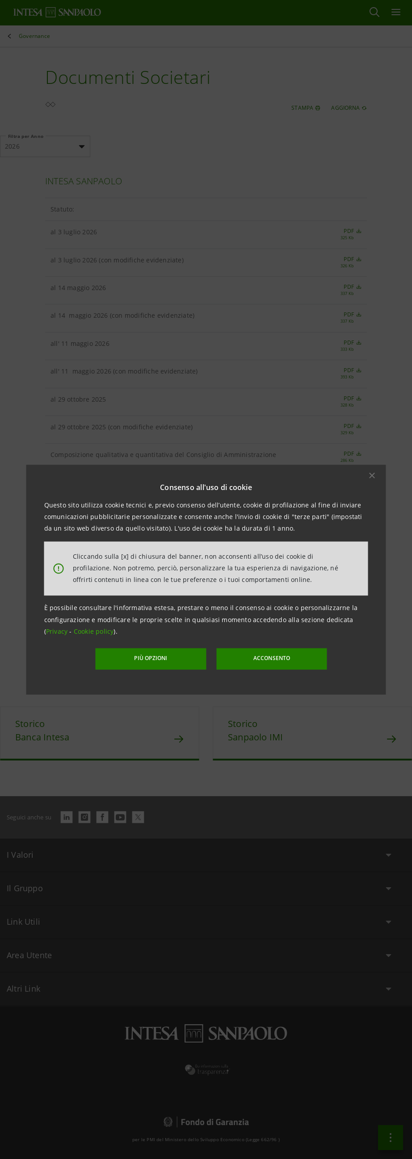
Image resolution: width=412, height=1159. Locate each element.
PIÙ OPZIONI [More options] (152, 658)
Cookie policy (94, 631)
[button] (372, 475)
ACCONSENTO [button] (270, 658)
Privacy (58, 631)
